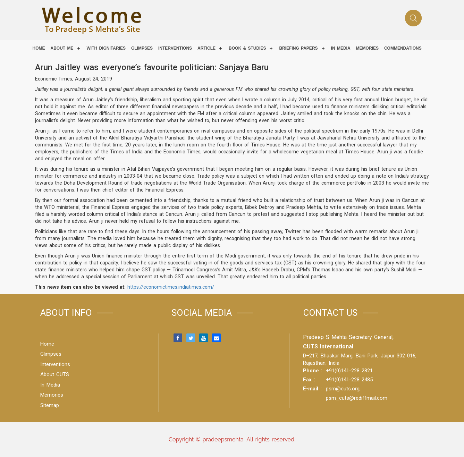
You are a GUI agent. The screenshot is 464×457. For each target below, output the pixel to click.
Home (39, 48)
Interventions (175, 48)
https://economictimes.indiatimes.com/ (170, 287)
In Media (50, 385)
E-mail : (312, 389)
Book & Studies (247, 48)
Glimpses (142, 48)
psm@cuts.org (343, 389)
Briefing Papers (298, 48)
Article (206, 48)
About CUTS (54, 374)
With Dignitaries (106, 48)
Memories (367, 48)
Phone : (312, 370)
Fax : (309, 379)
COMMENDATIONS (403, 48)
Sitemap (49, 405)
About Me (62, 48)
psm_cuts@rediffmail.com (356, 398)
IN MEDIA (341, 48)
